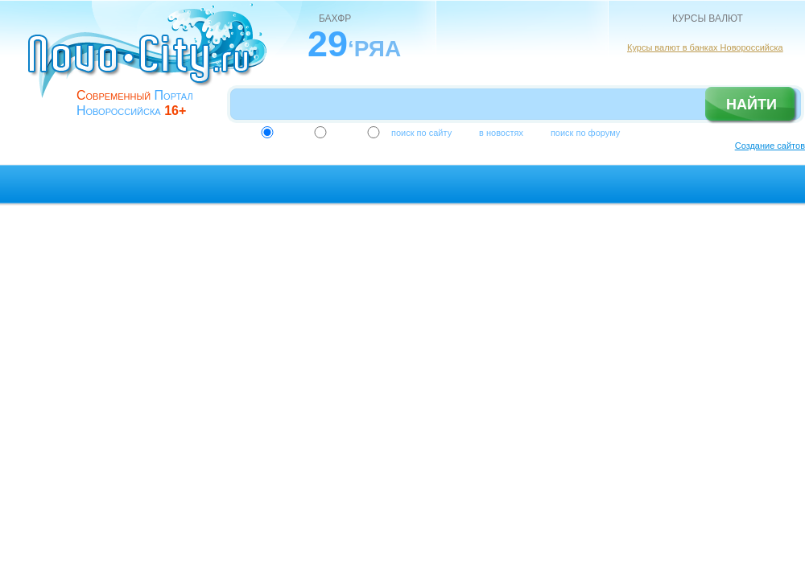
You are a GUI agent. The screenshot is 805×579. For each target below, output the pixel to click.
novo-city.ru (152, 62)
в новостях (501, 133)
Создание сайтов (770, 145)
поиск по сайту (421, 133)
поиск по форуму (585, 133)
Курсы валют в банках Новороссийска (705, 47)
